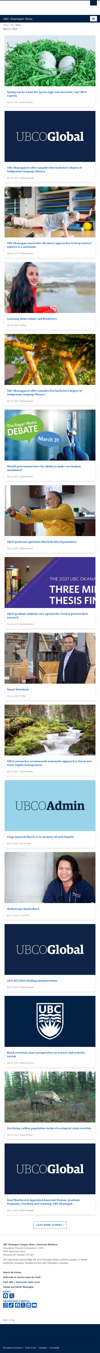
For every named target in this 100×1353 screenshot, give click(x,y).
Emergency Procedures (12, 1348)
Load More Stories (49, 1225)
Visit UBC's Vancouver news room (21, 1282)
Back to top (10, 1320)
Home (5, 25)
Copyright (42, 1348)
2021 (12, 25)
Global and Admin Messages (18, 1287)
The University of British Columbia (36, 6)
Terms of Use (30, 1348)
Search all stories (12, 1272)
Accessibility (54, 1348)
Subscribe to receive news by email (21, 1277)
